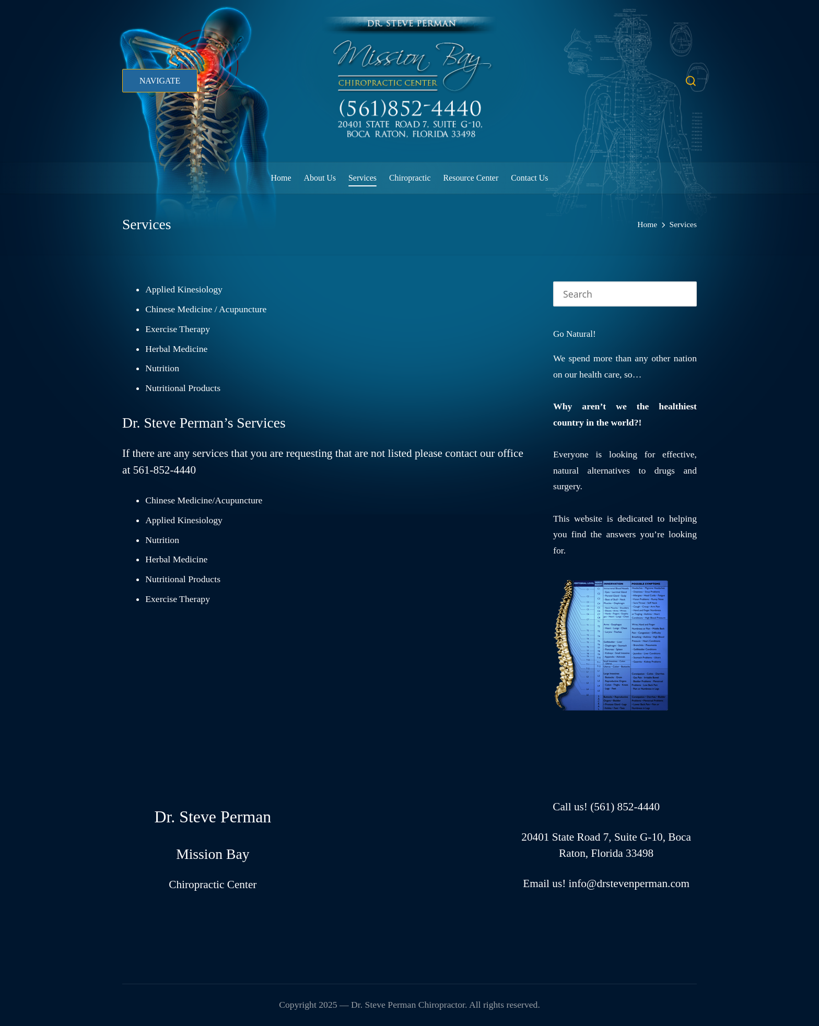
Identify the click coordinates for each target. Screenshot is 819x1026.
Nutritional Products (182, 388)
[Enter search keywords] (625, 293)
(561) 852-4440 (625, 806)
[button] (159, 80)
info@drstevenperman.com (629, 883)
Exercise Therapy (177, 329)
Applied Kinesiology (184, 289)
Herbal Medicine (176, 349)
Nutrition (162, 368)
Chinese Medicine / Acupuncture (205, 309)
